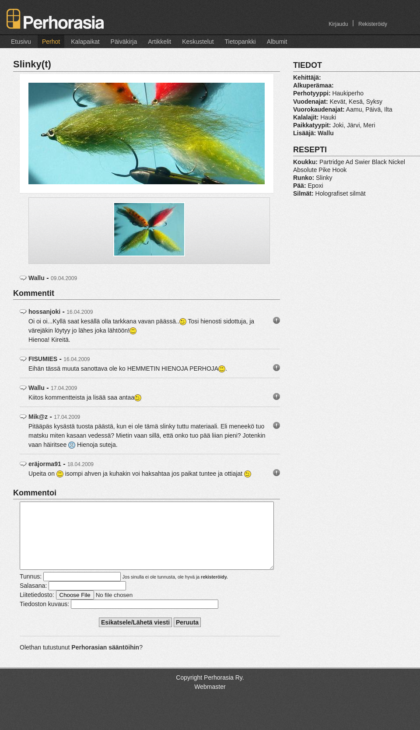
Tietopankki (240, 41)
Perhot (51, 41)
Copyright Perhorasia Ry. (210, 690)
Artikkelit (159, 41)
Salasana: (33, 598)
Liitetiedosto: (37, 607)
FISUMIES (42, 358)
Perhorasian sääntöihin (105, 660)
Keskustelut (198, 41)
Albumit (277, 41)
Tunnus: (31, 589)
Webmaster (209, 699)
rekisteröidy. (214, 590)
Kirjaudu (338, 24)
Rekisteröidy (372, 24)
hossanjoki (44, 311)
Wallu (36, 277)
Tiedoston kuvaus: (44, 617)
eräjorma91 (44, 463)
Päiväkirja (124, 41)
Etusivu (21, 41)
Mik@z (38, 416)
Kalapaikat (85, 41)
